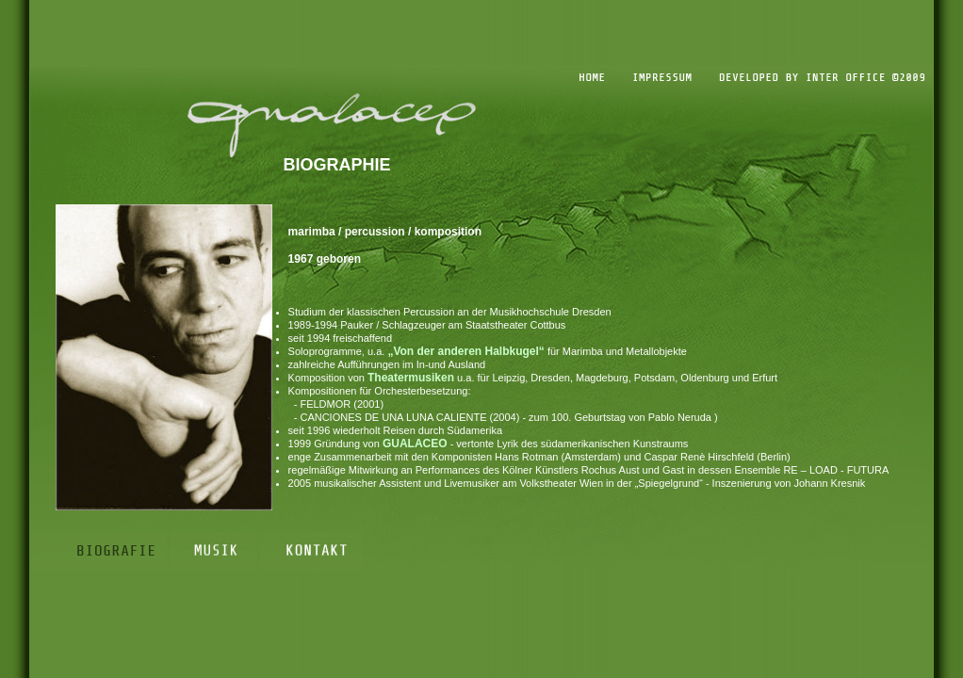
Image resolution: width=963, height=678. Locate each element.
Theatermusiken (410, 377)
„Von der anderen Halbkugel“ (465, 351)
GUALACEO (415, 443)
